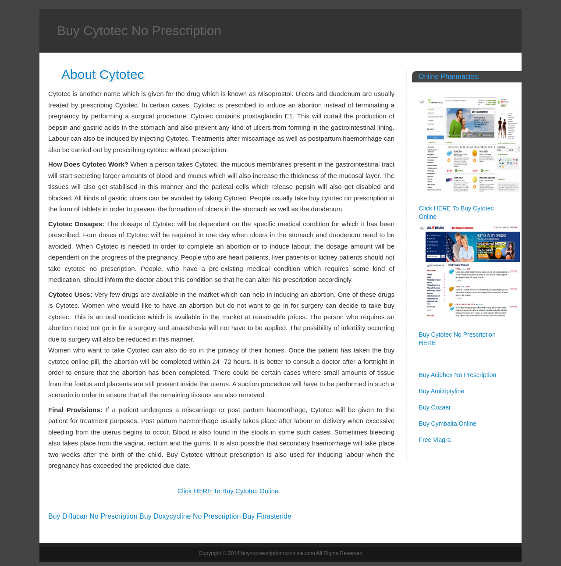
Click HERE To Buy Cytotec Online (228, 491)
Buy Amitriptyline (441, 391)
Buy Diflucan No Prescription (93, 516)
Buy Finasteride (267, 516)
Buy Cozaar (435, 407)
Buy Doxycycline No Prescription (190, 516)
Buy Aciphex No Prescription (458, 374)
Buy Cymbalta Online (448, 423)
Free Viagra (435, 439)
